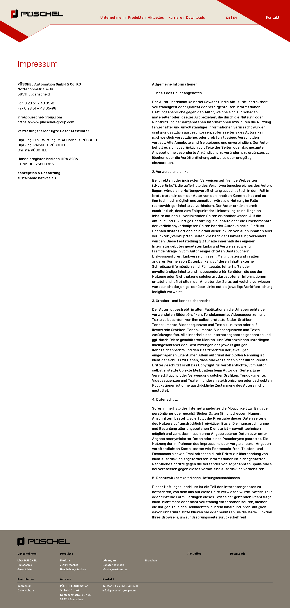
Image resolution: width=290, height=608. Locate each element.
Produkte (136, 17)
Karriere (175, 17)
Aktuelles (156, 17)
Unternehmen (112, 17)
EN (235, 18)
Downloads (195, 17)
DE (228, 18)
